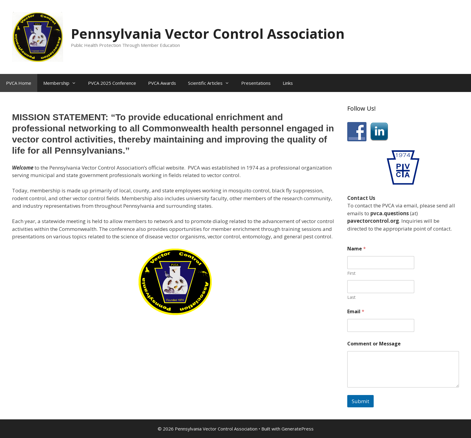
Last (351, 297)
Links (288, 83)
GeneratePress (297, 429)
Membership (62, 83)
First (351, 273)
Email (355, 311)
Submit (360, 401)
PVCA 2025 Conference (112, 83)
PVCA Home (18, 83)
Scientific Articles (211, 83)
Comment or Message (374, 344)
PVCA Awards (162, 83)
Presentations (256, 83)
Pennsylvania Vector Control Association (208, 33)
